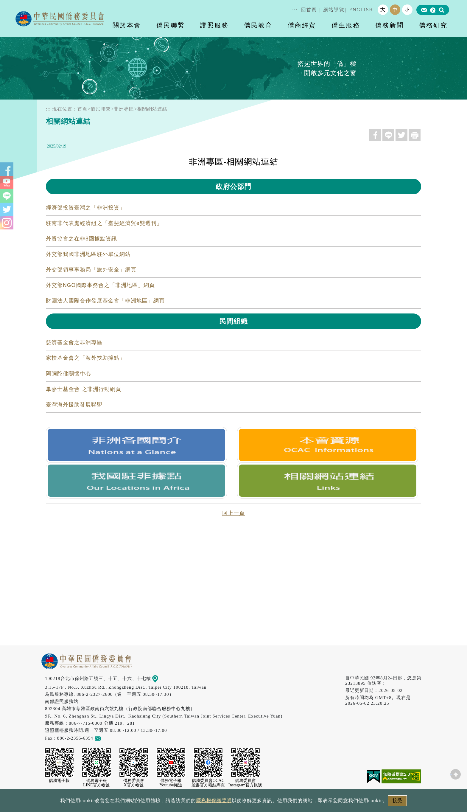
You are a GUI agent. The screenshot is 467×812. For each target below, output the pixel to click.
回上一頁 (233, 513)
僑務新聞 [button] (389, 25)
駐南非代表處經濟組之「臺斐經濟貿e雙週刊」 (104, 223)
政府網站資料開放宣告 (154, 802)
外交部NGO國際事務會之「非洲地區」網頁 (100, 285)
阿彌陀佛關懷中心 (68, 374)
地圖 (159, 678)
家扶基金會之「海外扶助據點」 (85, 358)
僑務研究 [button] (433, 25)
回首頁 (309, 9)
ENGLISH (361, 9)
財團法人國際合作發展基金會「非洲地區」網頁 (105, 301)
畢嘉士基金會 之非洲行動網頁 (83, 389)
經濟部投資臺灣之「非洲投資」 (85, 208)
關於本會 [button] (127, 25)
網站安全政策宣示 (256, 802)
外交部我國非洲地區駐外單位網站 (88, 254)
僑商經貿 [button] (302, 25)
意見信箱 (106, 737)
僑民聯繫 (101, 108)
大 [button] (383, 10)
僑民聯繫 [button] (170, 25)
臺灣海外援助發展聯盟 (74, 405)
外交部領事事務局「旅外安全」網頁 (91, 270)
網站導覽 (333, 9)
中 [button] (395, 9)
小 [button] (407, 9)
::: (295, 9)
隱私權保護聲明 (208, 802)
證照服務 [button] (214, 25)
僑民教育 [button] (258, 25)
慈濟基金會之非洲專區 (74, 342)
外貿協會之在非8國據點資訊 (81, 239)
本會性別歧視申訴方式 (313, 802)
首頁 (82, 108)
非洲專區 (124, 108)
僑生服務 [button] (345, 25)
